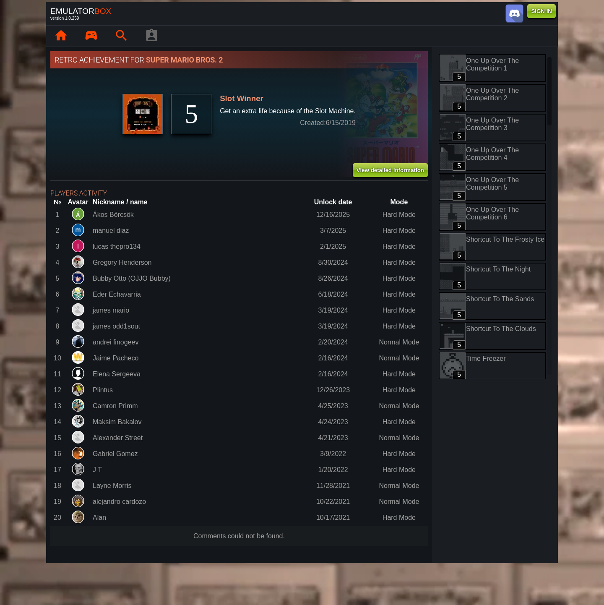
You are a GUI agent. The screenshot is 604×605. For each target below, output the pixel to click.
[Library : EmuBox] (91, 36)
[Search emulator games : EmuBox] (121, 36)
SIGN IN (541, 11)
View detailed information (390, 170)
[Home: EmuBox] (61, 36)
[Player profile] (151, 36)
